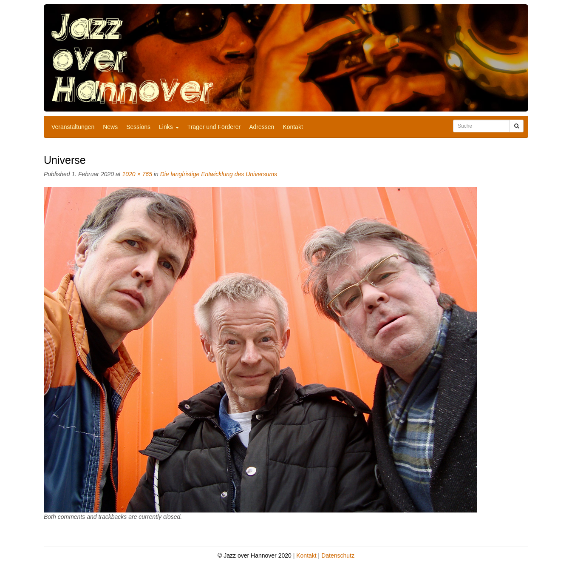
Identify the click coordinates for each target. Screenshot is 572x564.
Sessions (138, 126)
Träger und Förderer (214, 126)
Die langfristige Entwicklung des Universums (218, 174)
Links (169, 126)
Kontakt (293, 126)
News (110, 126)
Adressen (261, 126)
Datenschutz (337, 555)
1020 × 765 (137, 174)
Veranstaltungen (72, 126)
